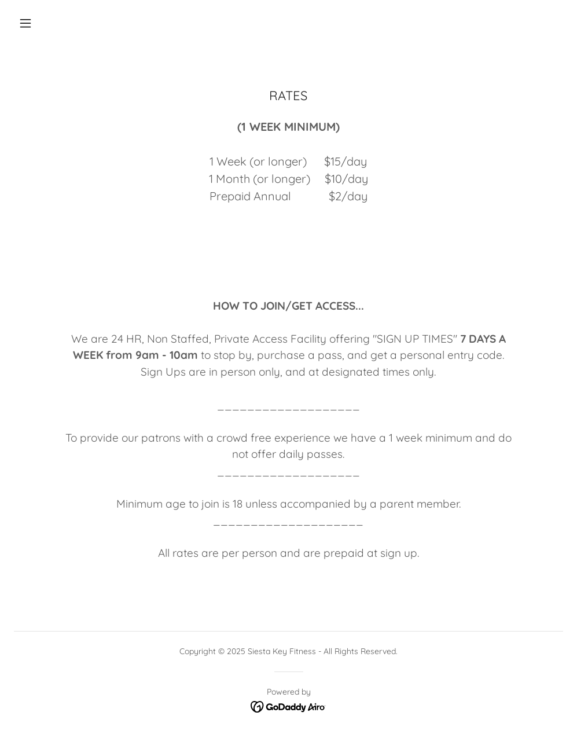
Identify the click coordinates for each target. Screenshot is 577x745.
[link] (288, 706)
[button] (25, 23)
